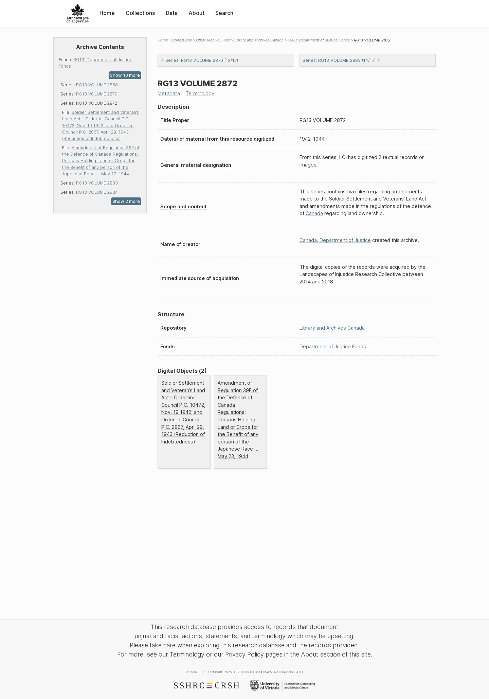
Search (224, 13)
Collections (140, 13)
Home (107, 13)
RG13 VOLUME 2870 (96, 94)
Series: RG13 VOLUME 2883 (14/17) (341, 60)
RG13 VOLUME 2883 (97, 183)
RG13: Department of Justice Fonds (319, 40)
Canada (314, 213)
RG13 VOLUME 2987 (96, 192)
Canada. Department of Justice (335, 240)
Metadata (169, 93)
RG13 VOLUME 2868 (97, 84)
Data (172, 13)
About (196, 13)
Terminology (200, 93)
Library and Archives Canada (259, 40)
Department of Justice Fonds (333, 346)
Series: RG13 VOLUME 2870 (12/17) (199, 60)
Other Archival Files (213, 40)
